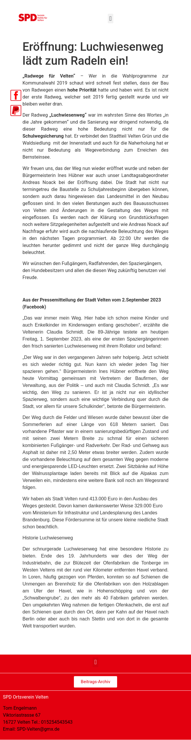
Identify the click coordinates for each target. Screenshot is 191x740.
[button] (110, 18)
